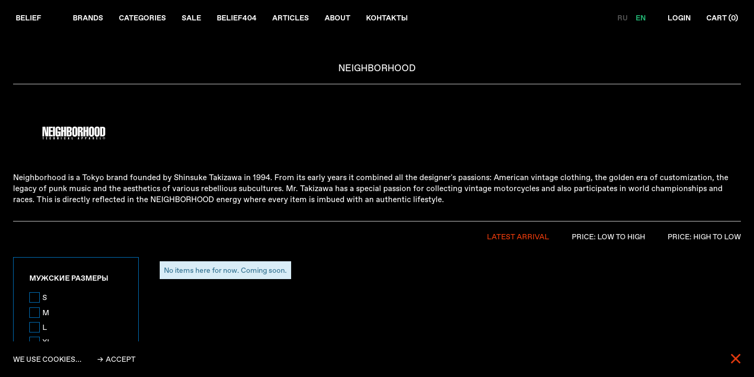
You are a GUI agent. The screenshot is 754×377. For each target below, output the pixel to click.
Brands (88, 18)
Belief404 (237, 18)
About (337, 18)
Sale (191, 18)
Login (679, 18)
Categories (142, 18)
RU (623, 18)
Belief (28, 18)
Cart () (722, 18)
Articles (290, 18)
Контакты (387, 18)
